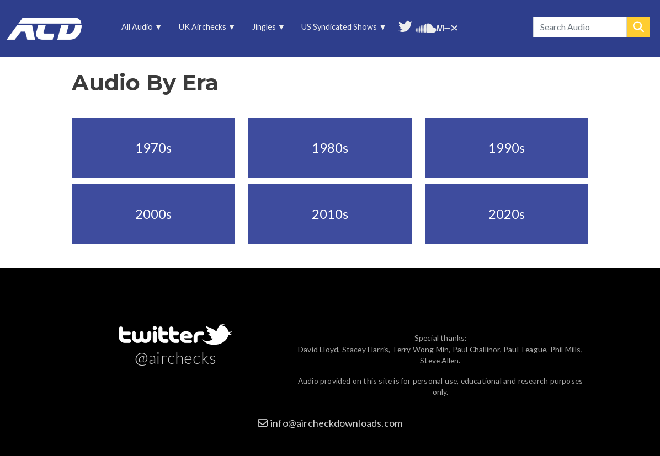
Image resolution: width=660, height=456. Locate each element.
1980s (330, 147)
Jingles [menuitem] (264, 29)
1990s (506, 147)
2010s (330, 214)
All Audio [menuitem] (138, 29)
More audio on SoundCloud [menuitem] (426, 26)
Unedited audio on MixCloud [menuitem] (447, 26)
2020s (506, 214)
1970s (153, 147)
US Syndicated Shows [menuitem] (340, 29)
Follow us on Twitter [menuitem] (405, 25)
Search (638, 27)
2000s (153, 214)
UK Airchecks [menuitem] (203, 29)
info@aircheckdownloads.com (336, 423)
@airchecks (175, 357)
